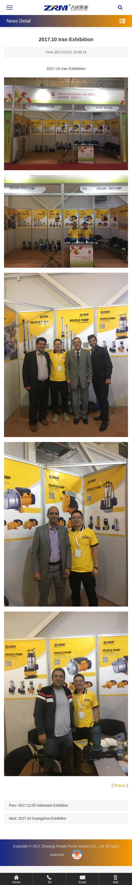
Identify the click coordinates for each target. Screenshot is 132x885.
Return (120, 789)
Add (115, 882)
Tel (49, 882)
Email (82, 882)
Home (16, 882)
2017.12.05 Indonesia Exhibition (43, 809)
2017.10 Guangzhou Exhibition (42, 822)
